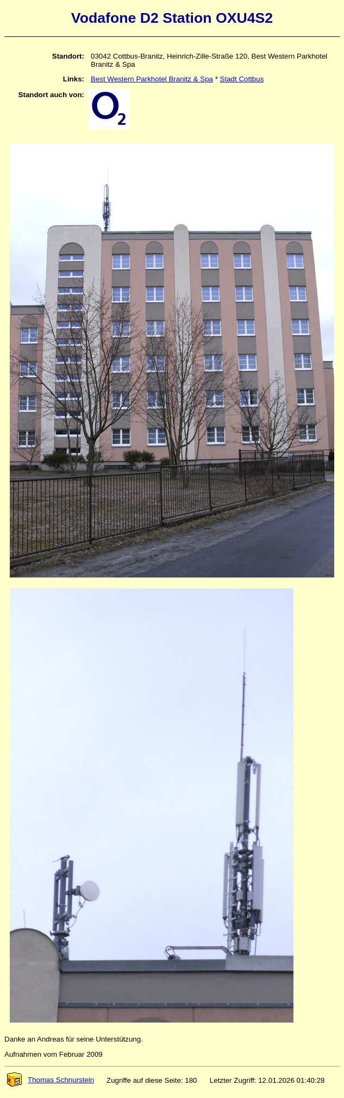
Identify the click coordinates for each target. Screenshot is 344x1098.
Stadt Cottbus (242, 79)
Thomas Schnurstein (50, 1080)
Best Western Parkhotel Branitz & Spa (152, 79)
